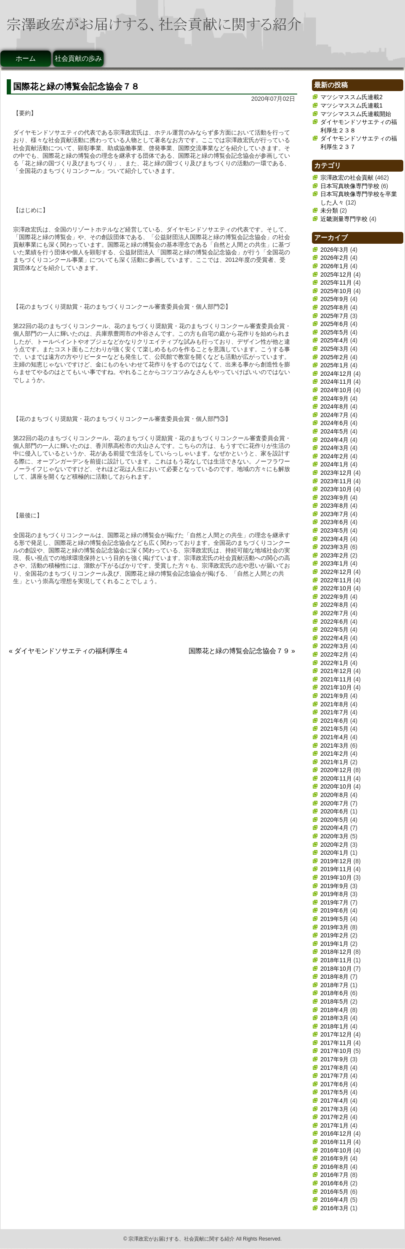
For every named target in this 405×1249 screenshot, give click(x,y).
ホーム (26, 58)
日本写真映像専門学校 (349, 186)
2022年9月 (334, 596)
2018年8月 (334, 976)
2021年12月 (336, 671)
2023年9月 (334, 497)
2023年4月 (334, 539)
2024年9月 (334, 398)
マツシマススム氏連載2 (351, 97)
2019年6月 (334, 910)
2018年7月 (334, 985)
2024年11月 (336, 381)
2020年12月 (336, 770)
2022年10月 (336, 588)
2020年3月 (334, 836)
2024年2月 (334, 456)
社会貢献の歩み (78, 58)
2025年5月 (334, 332)
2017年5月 (334, 1092)
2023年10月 (336, 489)
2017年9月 (334, 1059)
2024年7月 (334, 415)
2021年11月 (336, 679)
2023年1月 (334, 563)
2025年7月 (334, 315)
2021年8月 (334, 704)
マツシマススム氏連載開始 (355, 113)
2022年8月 (334, 604)
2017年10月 (336, 1050)
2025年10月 (336, 291)
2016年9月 (334, 1158)
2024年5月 (334, 431)
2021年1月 (334, 762)
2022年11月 (336, 580)
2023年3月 (334, 547)
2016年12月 (336, 1133)
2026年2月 (334, 257)
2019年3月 (334, 927)
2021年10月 (336, 687)
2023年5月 (334, 530)
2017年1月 (334, 1125)
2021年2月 (334, 753)
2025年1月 (334, 365)
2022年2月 (334, 654)
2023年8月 (334, 505)
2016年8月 (334, 1166)
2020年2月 (334, 844)
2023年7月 (334, 514)
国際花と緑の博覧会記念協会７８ (76, 86)
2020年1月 (334, 852)
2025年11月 (336, 282)
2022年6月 (334, 621)
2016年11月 (336, 1142)
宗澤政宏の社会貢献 (346, 177)
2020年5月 (334, 819)
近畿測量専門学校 (344, 218)
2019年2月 (334, 935)
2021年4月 (334, 737)
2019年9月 (334, 886)
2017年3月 (334, 1109)
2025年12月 (336, 274)
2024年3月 (334, 447)
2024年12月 (336, 373)
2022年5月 (334, 629)
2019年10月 (336, 877)
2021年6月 (334, 720)
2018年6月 (334, 993)
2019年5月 (334, 918)
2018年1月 (334, 1026)
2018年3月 (334, 1018)
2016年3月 (334, 1208)
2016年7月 (334, 1174)
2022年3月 (334, 646)
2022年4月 (334, 638)
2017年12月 (336, 1034)
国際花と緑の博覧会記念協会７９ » (242, 650)
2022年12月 (336, 571)
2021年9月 (334, 695)
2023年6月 (334, 522)
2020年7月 (334, 803)
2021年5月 (334, 728)
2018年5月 (334, 1001)
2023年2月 (334, 555)
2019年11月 (336, 869)
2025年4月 (334, 340)
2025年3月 (334, 348)
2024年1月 (334, 464)
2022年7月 (334, 613)
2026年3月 (334, 249)
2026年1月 (334, 266)
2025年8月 (334, 307)
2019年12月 (336, 861)
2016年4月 (334, 1199)
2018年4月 (334, 1010)
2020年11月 (336, 778)
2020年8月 (334, 794)
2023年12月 (336, 472)
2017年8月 (334, 1067)
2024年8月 (334, 406)
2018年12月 (336, 951)
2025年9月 (334, 299)
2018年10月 (336, 968)
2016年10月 (336, 1150)
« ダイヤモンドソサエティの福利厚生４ (69, 650)
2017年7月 (334, 1075)
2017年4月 (334, 1100)
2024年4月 (334, 439)
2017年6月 (334, 1084)
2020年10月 (336, 786)
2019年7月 (334, 902)
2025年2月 (334, 357)
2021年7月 (334, 712)
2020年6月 (334, 811)
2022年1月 (334, 662)
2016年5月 (334, 1191)
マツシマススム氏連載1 (351, 105)
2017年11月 (336, 1042)
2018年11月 (336, 960)
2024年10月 (336, 390)
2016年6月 (334, 1183)
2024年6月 (334, 423)
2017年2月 (334, 1117)
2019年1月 (334, 943)
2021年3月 (334, 745)
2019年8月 (334, 894)
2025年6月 (334, 323)
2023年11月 (336, 481)
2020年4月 (334, 827)
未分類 (329, 210)
